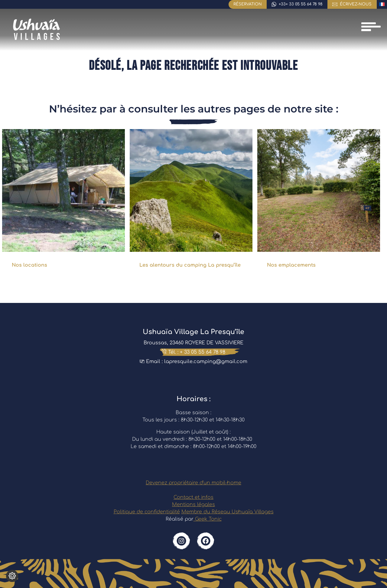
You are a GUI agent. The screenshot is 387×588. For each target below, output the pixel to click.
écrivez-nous (356, 4)
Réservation (247, 4)
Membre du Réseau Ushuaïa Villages (227, 512)
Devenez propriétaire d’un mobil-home (193, 483)
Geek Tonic (208, 519)
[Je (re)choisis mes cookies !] (12, 576)
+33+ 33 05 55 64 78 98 (301, 4)
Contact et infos (193, 497)
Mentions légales (193, 504)
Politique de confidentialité (147, 512)
